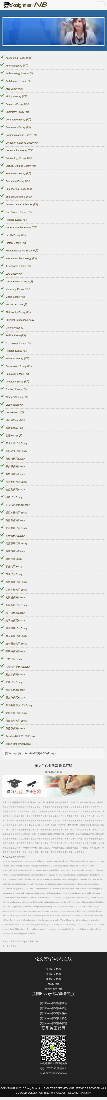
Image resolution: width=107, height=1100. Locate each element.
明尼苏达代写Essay (16, 512)
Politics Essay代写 (16, 335)
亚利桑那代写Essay (16, 528)
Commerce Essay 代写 (18, 119)
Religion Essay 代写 (17, 350)
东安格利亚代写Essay (18, 666)
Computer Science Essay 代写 (22, 142)
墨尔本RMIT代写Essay (18, 743)
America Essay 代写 (17, 65)
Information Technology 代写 (21, 258)
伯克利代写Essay (15, 489)
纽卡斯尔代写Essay (16, 643)
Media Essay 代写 (16, 296)
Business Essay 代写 (17, 104)
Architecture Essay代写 (18, 81)
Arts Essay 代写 (14, 88)
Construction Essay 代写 (19, 150)
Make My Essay (14, 327)
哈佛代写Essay (14, 558)
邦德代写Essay (14, 682)
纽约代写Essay (14, 497)
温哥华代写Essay (15, 689)
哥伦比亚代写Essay (16, 450)
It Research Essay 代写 (19, 266)
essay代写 (53, 983)
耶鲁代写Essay (14, 566)
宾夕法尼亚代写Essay (18, 504)
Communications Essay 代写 (21, 135)
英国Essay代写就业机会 (53, 1018)
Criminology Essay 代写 (19, 158)
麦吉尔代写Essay (15, 674)
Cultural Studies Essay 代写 (21, 165)
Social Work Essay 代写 (19, 366)
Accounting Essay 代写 (18, 57)
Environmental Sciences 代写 (22, 204)
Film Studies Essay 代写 (19, 212)
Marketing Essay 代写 (18, 289)
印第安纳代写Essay (16, 481)
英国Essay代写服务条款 (53, 1008)
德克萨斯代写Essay (16, 543)
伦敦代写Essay (14, 659)
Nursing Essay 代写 (16, 304)
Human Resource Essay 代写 (22, 250)
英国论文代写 (53, 973)
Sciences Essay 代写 (17, 358)
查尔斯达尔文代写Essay (19, 705)
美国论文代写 (53, 968)
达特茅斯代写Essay (16, 589)
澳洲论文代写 (53, 978)
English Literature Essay (19, 196)
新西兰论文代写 (53, 988)
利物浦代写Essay (15, 597)
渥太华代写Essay (15, 697)
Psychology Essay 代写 (19, 343)
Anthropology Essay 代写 (20, 73)
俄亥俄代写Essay (15, 466)
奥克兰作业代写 (9, 857)
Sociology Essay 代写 (18, 373)
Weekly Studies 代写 (17, 397)
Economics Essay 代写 (18, 127)
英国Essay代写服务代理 (53, 1023)
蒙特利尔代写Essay (16, 712)
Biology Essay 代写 (16, 96)
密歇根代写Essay (15, 458)
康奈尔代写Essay (15, 551)
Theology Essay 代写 (17, 381)
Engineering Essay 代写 (19, 188)
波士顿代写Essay (15, 535)
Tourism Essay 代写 (17, 389)
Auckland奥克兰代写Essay (20, 736)
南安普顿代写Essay (16, 635)
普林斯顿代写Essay (16, 581)
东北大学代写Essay (16, 443)
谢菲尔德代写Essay (16, 628)
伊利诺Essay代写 (15, 420)
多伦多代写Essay (15, 728)
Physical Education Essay (20, 319)
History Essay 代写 (16, 242)
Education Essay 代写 (18, 181)
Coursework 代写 (15, 412)
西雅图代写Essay (15, 520)
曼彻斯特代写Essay (16, 605)
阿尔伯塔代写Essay (16, 720)
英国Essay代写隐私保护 (53, 1013)
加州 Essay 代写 (15, 427)
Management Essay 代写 (19, 281)
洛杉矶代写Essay (15, 474)
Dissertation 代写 (15, 404)
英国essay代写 (13, 753)
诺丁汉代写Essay (15, 612)
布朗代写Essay (14, 574)
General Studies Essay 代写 (21, 227)
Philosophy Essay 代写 (18, 312)
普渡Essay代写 (14, 435)
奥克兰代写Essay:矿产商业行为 (24, 941)
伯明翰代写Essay (15, 620)
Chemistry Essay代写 (17, 111)
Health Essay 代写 (16, 235)
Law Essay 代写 (14, 273)
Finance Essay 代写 (17, 219)
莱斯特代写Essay (15, 651)
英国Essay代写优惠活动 (53, 1003)
